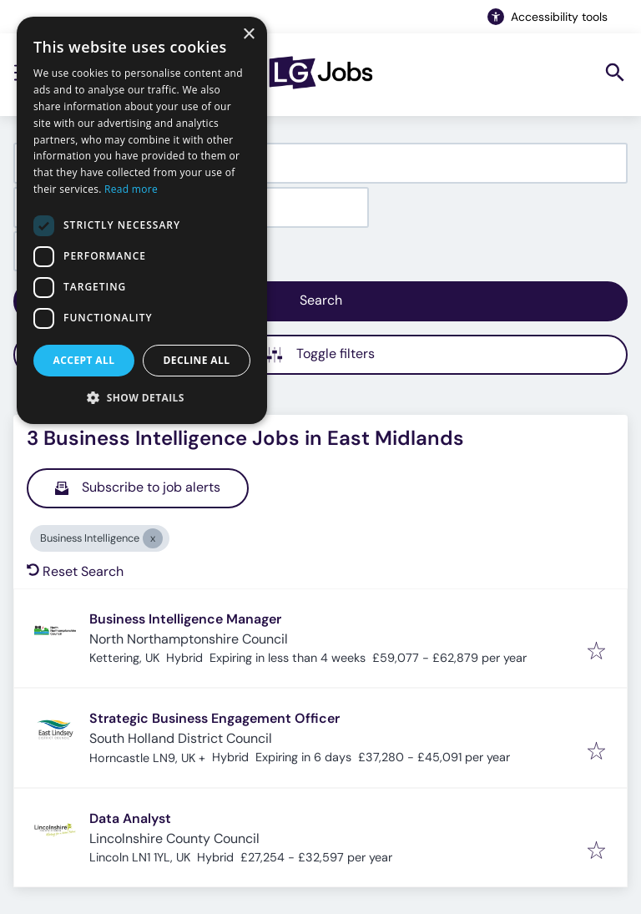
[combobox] (320, 163)
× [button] (248, 34)
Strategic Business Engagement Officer (214, 718)
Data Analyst (130, 818)
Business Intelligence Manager (185, 619)
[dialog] (142, 220)
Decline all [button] (197, 360)
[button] (141, 397)
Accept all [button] (84, 360)
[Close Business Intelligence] (153, 538)
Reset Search (75, 571)
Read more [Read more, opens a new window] (131, 189)
